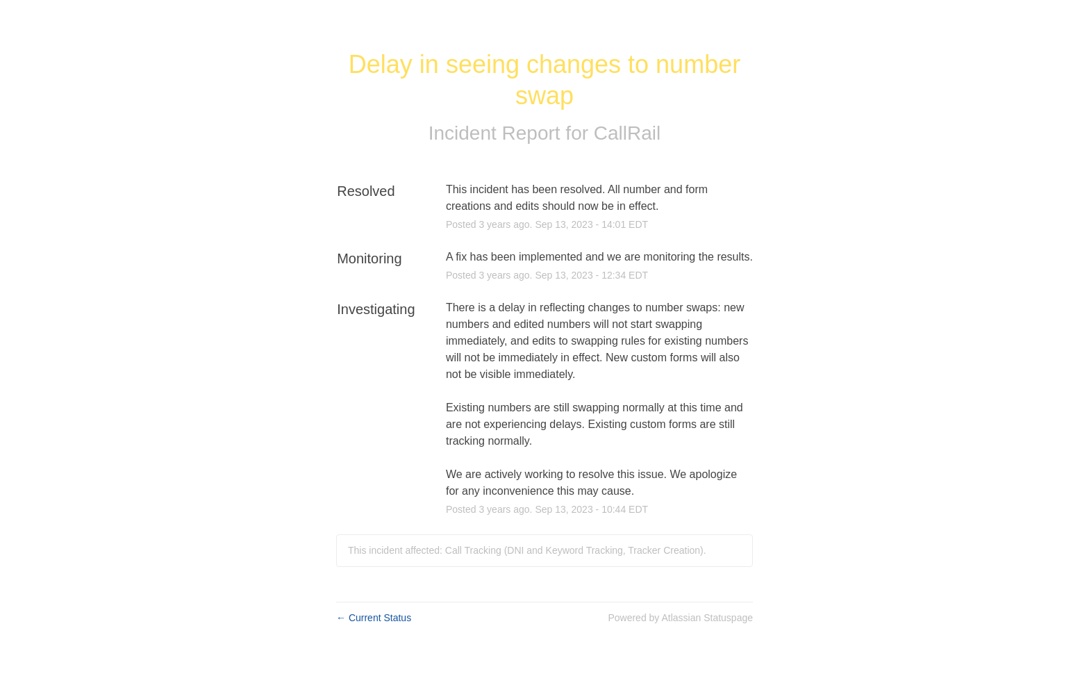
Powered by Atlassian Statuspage (680, 617)
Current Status (373, 617)
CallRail (627, 133)
